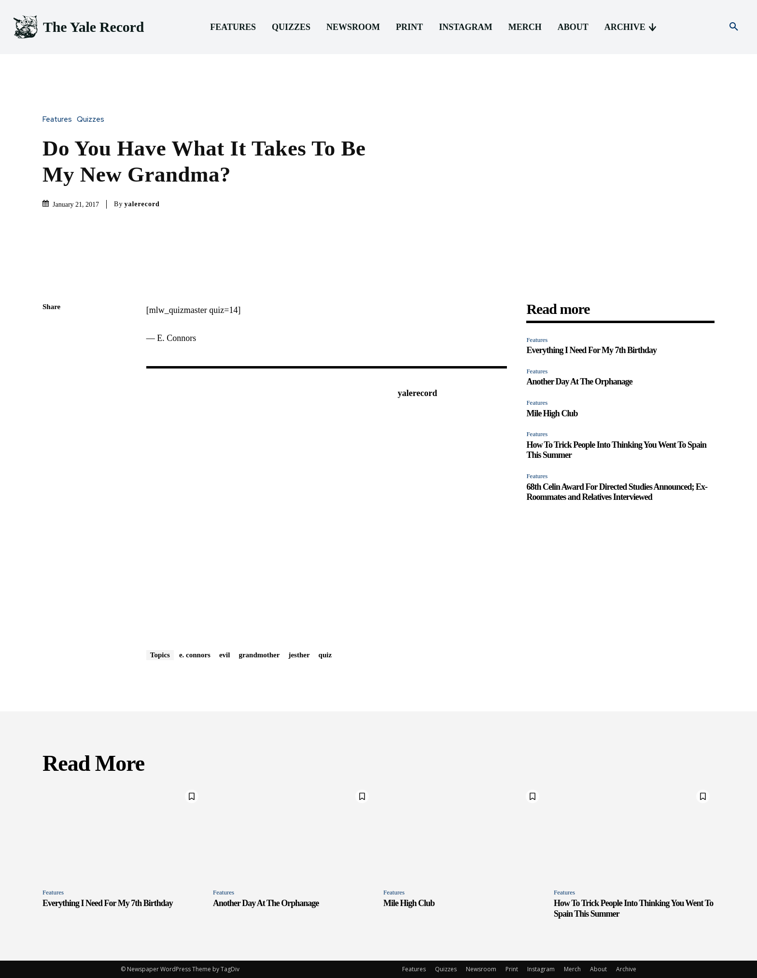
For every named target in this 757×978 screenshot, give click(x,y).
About (598, 969)
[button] (733, 27)
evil (224, 655)
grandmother (259, 655)
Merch (572, 969)
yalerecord (142, 204)
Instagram (541, 969)
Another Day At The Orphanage (579, 381)
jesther (298, 655)
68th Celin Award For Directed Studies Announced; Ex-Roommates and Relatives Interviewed (616, 492)
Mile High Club (551, 413)
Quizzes (93, 119)
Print (511, 969)
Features (59, 119)
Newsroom (481, 969)
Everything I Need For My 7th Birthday (591, 350)
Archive (626, 969)
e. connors (194, 655)
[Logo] (78, 27)
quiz (325, 655)
